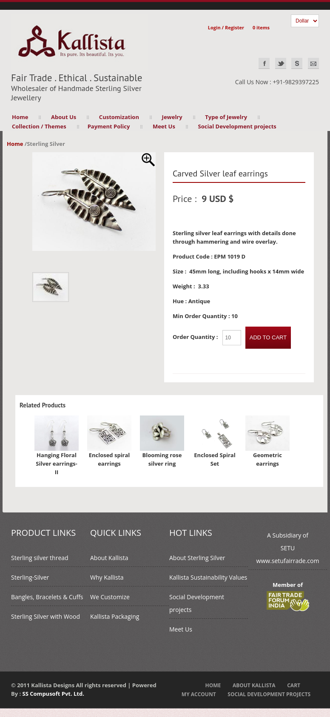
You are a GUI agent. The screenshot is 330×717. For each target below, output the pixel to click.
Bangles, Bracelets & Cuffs (47, 597)
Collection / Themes (39, 126)
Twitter (280, 63)
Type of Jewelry (226, 117)
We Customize (110, 597)
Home (20, 117)
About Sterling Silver (197, 558)
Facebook (264, 63)
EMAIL (313, 63)
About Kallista (109, 558)
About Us (63, 117)
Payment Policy (109, 126)
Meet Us (164, 126)
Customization (119, 117)
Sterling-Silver (30, 577)
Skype (296, 63)
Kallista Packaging (114, 616)
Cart (293, 685)
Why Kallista (107, 577)
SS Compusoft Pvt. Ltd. (53, 693)
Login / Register (226, 27)
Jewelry (172, 117)
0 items (261, 27)
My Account (199, 694)
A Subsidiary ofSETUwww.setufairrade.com (287, 548)
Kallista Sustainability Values (208, 577)
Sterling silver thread (39, 558)
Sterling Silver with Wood (45, 616)
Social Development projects (237, 126)
